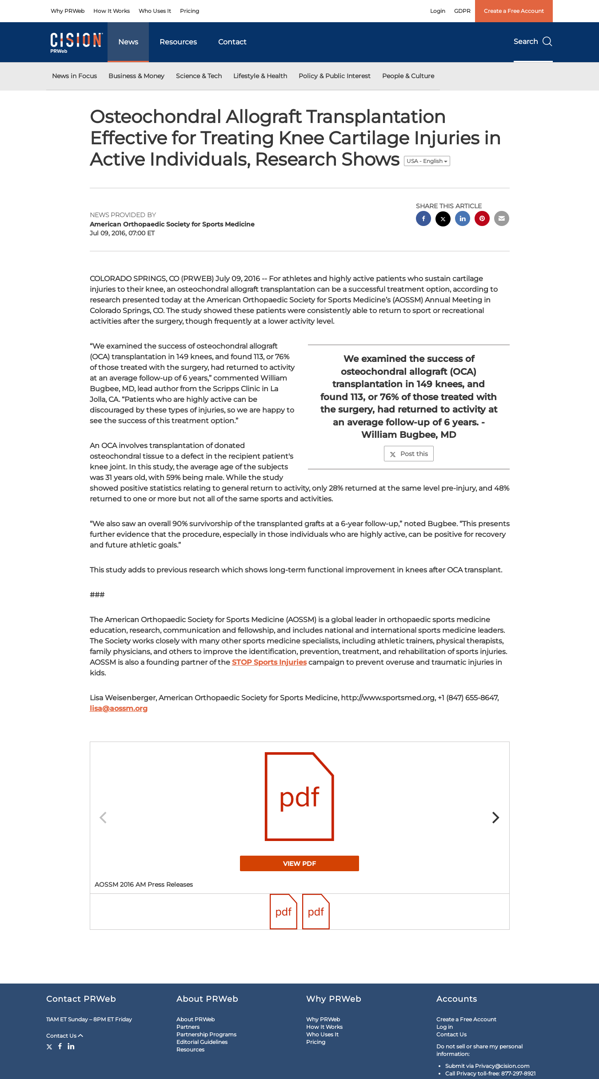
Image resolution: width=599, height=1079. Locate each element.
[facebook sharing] (423, 219)
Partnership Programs (206, 1034)
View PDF (299, 864)
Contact (232, 42)
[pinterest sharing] (482, 219)
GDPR (462, 11)
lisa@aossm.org (119, 708)
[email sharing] (501, 219)
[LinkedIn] (71, 1046)
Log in (444, 1026)
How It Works (111, 11)
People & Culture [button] (408, 76)
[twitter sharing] (443, 220)
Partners (188, 1026)
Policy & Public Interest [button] (335, 76)
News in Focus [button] (74, 76)
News (128, 42)
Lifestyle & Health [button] (260, 76)
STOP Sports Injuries (269, 662)
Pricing (189, 11)
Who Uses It (155, 11)
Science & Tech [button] (199, 76)
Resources (178, 42)
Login (437, 11)
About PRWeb (195, 1019)
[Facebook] (60, 1046)
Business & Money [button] (136, 76)
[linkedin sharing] (462, 219)
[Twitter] (50, 1046)
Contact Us (64, 1035)
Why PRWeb (67, 11)
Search (533, 41)
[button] (299, 796)
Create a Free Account (514, 11)
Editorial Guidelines (202, 1042)
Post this (409, 454)
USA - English (427, 161)
